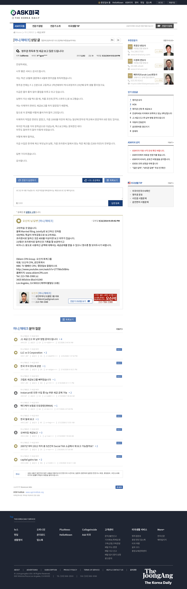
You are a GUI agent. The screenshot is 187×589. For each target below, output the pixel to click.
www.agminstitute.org (35, 492)
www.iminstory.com (139, 54)
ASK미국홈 (19, 26)
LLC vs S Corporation (31, 352)
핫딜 (142, 2)
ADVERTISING (32, 570)
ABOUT (17, 570)
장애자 (135, 131)
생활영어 (18, 540)
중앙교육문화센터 (139, 550)
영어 (136, 2)
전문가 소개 (55, 26)
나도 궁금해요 (92, 180)
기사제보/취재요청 (112, 539)
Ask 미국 (86, 534)
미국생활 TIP (74, 26)
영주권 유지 (137, 100)
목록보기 (112, 180)
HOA (134, 104)
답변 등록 (115, 203)
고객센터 (109, 529)
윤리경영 (133, 570)
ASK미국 (129, 2)
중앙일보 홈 (104, 2)
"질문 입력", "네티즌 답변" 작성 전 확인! (149, 167)
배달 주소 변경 (111, 547)
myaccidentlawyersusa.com (143, 83)
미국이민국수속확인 (141, 190)
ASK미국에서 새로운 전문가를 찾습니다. (149, 154)
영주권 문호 (137, 194)
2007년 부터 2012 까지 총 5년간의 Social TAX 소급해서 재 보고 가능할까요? (56, 446)
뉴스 (16, 529)
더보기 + (119, 329)
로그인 (160, 2)
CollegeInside (89, 529)
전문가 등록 (164, 25)
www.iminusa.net (137, 69)
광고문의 (108, 558)
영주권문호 (136, 536)
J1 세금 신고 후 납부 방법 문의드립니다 (39, 339)
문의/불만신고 (111, 536)
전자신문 (161, 536)
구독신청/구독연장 (112, 543)
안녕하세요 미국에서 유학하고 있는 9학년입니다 (152, 113)
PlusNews (64, 529)
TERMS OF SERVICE (92, 570)
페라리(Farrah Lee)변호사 (145, 74)
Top (11, 516)
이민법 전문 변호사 (141, 48)
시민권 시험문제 (139, 198)
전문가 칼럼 (37, 26)
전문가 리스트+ (168, 40)
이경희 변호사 (140, 60)
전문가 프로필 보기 (80, 301)
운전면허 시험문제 (140, 202)
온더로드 (41, 534)
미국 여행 (136, 543)
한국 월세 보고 (27, 419)
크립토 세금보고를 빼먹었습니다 (35, 379)
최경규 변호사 (140, 45)
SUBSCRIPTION (51, 570)
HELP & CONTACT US (115, 570)
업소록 (149, 2)
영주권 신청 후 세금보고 (142, 108)
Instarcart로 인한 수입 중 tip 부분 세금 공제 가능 (43, 392)
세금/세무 (41, 32)
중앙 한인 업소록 (139, 539)
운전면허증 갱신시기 (140, 126)
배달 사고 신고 (111, 550)
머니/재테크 (29, 32)
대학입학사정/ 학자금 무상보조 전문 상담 (26, 495)
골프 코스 (136, 547)
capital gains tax (29, 459)
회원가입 (172, 2)
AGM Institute (18, 492)
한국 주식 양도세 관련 (30, 366)
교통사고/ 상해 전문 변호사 (144, 77)
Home (17, 32)
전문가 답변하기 (27, 180)
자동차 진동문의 (139, 122)
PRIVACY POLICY (70, 570)
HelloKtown (117, 2)
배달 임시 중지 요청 (113, 554)
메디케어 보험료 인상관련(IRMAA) (36, 405)
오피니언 (41, 529)
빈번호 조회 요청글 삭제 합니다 (145, 163)
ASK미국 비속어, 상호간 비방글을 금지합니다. (151, 159)
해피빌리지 (162, 539)
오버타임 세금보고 (29, 432)
